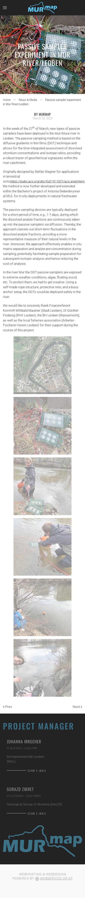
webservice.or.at (56, 878)
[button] (5, 7)
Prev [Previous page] (7, 707)
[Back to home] (42, 7)
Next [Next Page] (77, 707)
